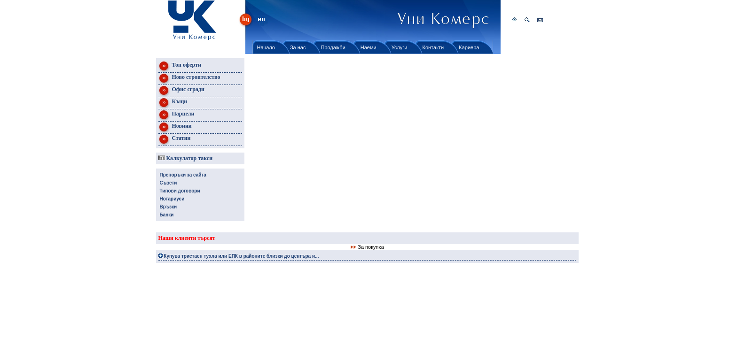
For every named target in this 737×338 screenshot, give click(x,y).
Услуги (400, 47)
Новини (175, 127)
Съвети (168, 182)
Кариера (469, 47)
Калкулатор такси (185, 158)
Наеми (368, 47)
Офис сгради (181, 91)
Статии (174, 140)
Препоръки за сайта (183, 174)
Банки (167, 214)
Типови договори (180, 190)
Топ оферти (179, 66)
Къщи (173, 103)
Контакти (433, 47)
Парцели (176, 115)
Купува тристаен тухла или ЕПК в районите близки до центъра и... (238, 256)
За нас (298, 47)
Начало (266, 47)
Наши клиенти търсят (186, 238)
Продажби (333, 47)
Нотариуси (172, 198)
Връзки (168, 206)
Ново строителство (189, 78)
